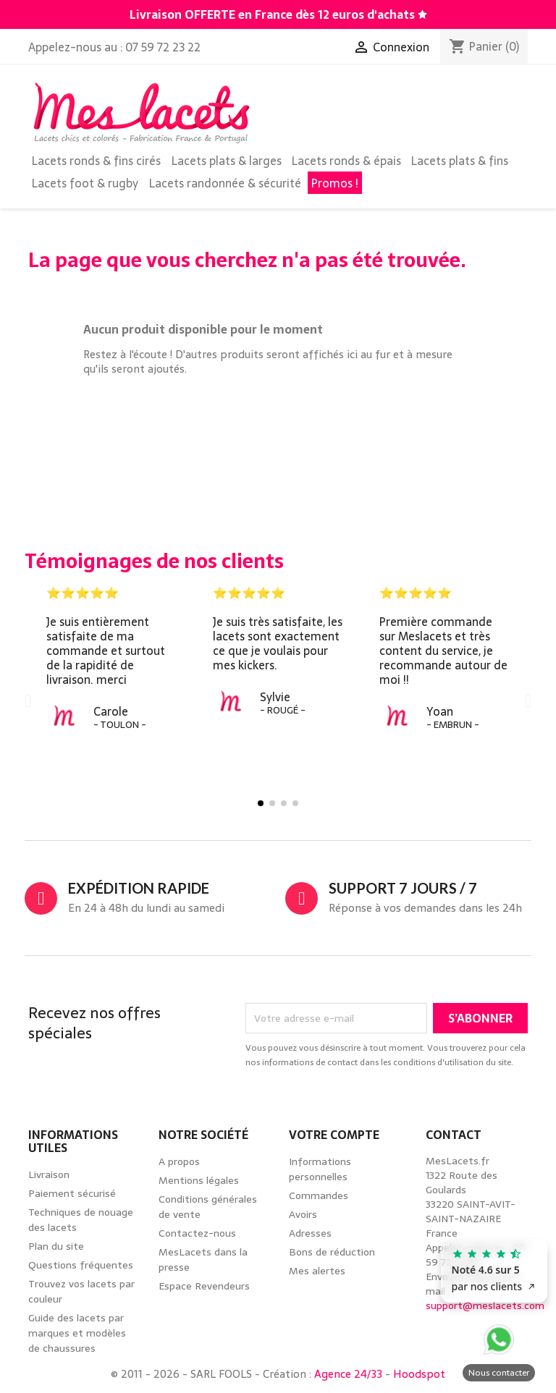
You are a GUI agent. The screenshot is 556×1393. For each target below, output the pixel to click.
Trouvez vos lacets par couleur (81, 1291)
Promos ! (334, 183)
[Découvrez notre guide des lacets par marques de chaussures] (422, 14)
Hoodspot (419, 1374)
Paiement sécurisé (72, 1193)
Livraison (49, 1174)
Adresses (310, 1233)
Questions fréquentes (80, 1265)
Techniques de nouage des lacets (80, 1219)
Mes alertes (317, 1271)
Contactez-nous (197, 1233)
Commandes (318, 1195)
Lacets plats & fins (459, 160)
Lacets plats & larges (227, 160)
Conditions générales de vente (208, 1206)
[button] (28, 700)
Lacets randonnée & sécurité (225, 183)
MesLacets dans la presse (203, 1259)
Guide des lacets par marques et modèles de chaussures (77, 1333)
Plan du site (56, 1246)
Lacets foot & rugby (85, 183)
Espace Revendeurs (204, 1286)
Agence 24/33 (348, 1374)
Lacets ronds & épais (346, 160)
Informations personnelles (320, 1169)
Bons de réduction (332, 1252)
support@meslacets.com (485, 1305)
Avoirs (303, 1214)
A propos (179, 1161)
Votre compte (334, 1134)
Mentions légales (199, 1180)
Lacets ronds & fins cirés (96, 160)
